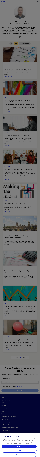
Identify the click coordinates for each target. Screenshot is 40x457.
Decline (19, 452)
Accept (19, 448)
